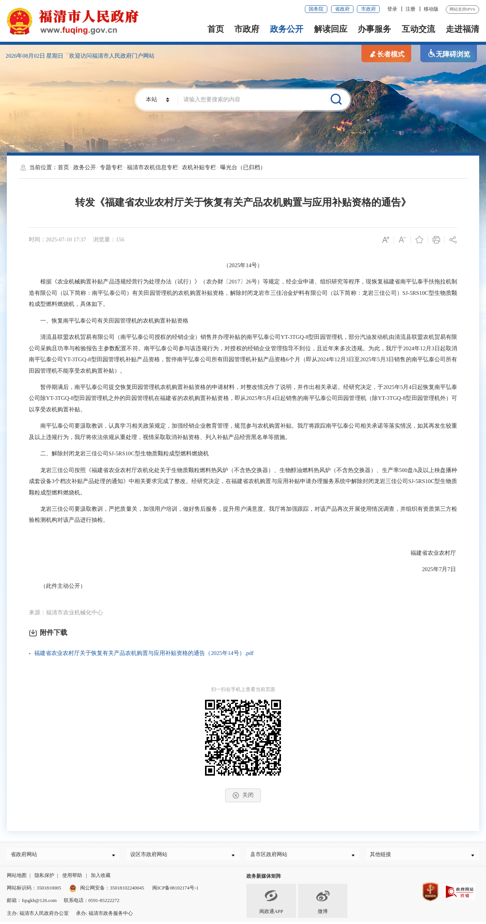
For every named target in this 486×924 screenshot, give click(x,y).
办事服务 (374, 29)
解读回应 (330, 29)
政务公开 (286, 29)
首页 (215, 29)
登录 (392, 9)
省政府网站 (27, 855)
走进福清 (462, 29)
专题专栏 (111, 167)
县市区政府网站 (272, 855)
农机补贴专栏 (199, 167)
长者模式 (386, 53)
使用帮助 (72, 878)
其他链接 (383, 855)
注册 (410, 9)
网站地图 (17, 878)
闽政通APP (271, 903)
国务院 (316, 9)
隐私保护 (44, 878)
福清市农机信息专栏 (152, 167)
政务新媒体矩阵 (263, 878)
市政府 (368, 9)
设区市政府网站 (153, 855)
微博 (322, 903)
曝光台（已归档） (243, 167)
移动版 (431, 9)
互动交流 (418, 29)
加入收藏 (100, 878)
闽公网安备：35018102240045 (112, 890)
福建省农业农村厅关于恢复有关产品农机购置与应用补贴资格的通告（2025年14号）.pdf (144, 653)
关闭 (242, 795)
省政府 (342, 9)
